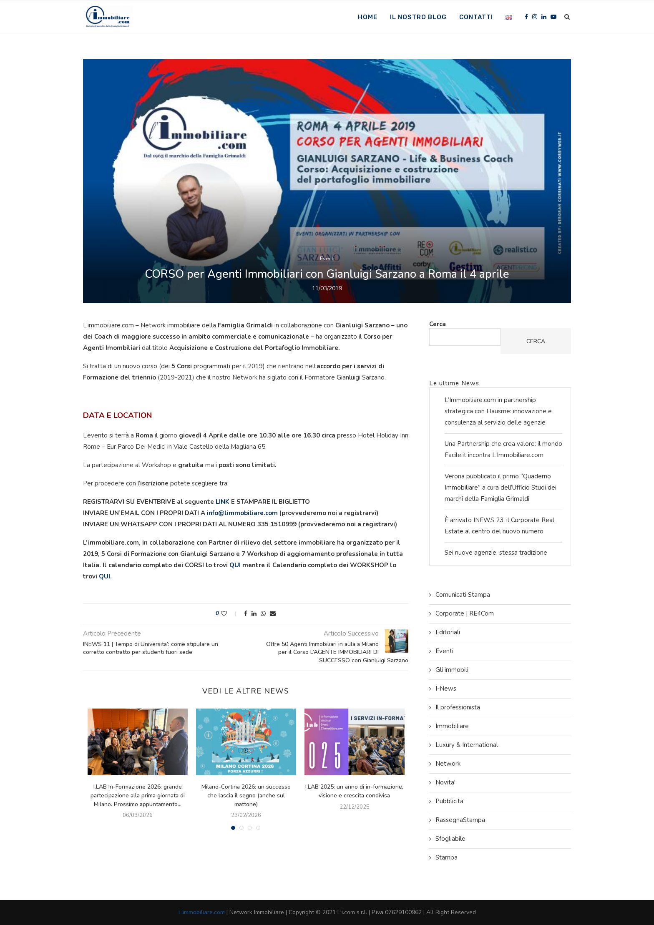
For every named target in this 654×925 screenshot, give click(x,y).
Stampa (446, 857)
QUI (235, 565)
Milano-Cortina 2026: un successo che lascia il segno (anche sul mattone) (246, 795)
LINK (223, 502)
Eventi (327, 258)
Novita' (445, 782)
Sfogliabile (450, 839)
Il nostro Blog (418, 17)
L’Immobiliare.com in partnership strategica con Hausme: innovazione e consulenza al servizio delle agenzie (498, 411)
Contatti (476, 17)
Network (447, 763)
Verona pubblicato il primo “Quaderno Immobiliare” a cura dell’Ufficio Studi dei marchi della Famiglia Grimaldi (500, 487)
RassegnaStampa (460, 820)
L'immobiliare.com (202, 912)
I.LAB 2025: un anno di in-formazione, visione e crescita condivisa (354, 791)
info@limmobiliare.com (242, 513)
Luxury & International (466, 745)
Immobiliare (452, 726)
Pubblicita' (450, 801)
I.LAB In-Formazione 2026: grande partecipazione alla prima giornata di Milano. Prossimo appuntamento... (138, 795)
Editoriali (447, 632)
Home (367, 17)
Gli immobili (451, 670)
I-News (445, 688)
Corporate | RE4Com (464, 613)
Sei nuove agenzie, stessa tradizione (496, 552)
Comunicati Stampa (462, 595)
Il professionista (457, 707)
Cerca (437, 324)
